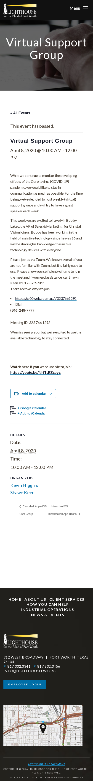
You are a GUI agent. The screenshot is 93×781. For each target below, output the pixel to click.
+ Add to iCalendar (32, 413)
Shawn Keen (22, 492)
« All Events (20, 113)
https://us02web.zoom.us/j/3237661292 (46, 298)
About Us (35, 599)
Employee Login (25, 684)
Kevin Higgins (24, 485)
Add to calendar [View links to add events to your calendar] (34, 393)
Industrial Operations (47, 609)
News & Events (47, 615)
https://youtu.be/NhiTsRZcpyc (35, 372)
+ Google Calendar (32, 408)
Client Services (67, 599)
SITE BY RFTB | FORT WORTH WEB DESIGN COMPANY (47, 777)
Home (14, 599)
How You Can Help (48, 604)
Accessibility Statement (46, 764)
